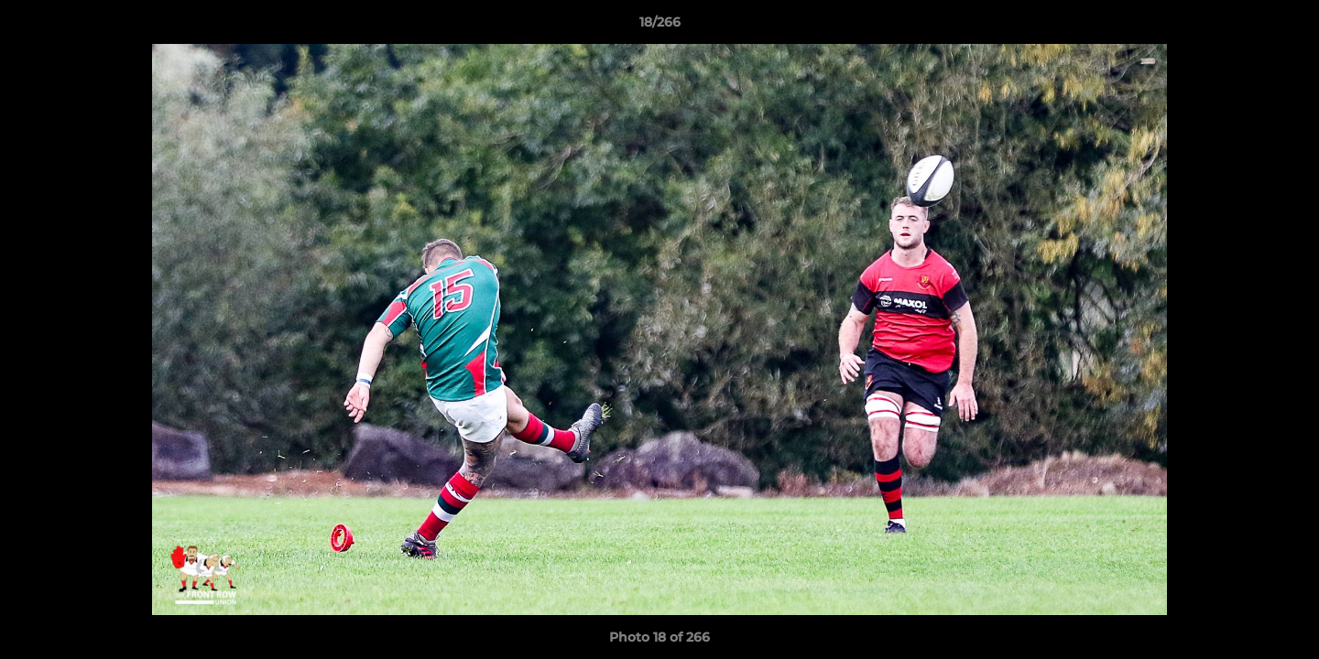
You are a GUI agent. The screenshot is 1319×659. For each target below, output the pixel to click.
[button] (1286, 26)
